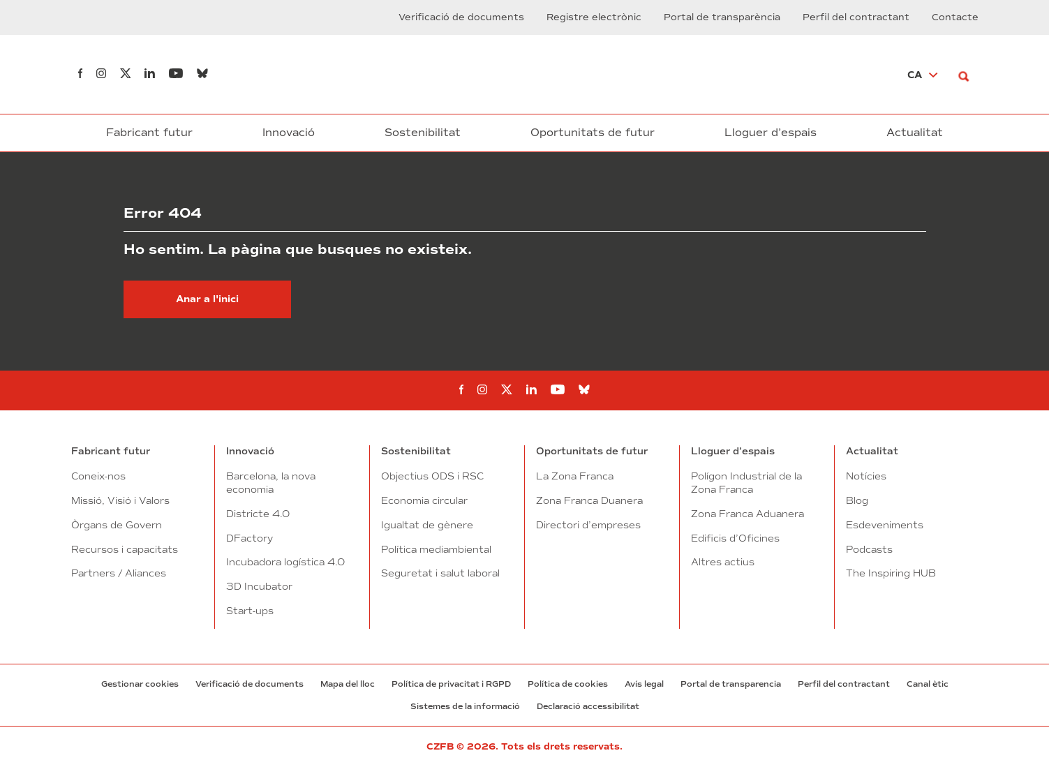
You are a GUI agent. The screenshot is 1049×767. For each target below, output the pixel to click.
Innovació (288, 132)
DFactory (249, 538)
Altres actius (722, 561)
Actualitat (914, 132)
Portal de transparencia (730, 684)
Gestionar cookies (140, 684)
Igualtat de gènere (427, 524)
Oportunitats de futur (592, 132)
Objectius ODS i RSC (432, 476)
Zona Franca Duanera (589, 500)
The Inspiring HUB (891, 573)
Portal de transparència (722, 17)
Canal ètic (927, 684)
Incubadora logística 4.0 (285, 561)
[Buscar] (968, 74)
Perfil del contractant (856, 17)
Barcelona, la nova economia (270, 482)
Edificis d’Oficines (735, 538)
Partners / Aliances (118, 573)
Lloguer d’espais (770, 132)
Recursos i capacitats (124, 549)
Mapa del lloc (347, 684)
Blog (857, 500)
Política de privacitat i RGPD (451, 684)
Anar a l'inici (207, 299)
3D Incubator (259, 586)
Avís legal (644, 684)
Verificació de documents (461, 17)
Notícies (866, 476)
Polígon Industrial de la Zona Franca (746, 482)
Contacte (955, 17)
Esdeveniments (884, 524)
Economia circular (424, 500)
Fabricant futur (149, 132)
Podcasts (869, 549)
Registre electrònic (593, 17)
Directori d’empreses (588, 524)
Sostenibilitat (423, 132)
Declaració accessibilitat (588, 706)
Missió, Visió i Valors (120, 500)
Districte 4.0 (258, 513)
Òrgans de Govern (116, 524)
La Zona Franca (574, 476)
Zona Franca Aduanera (747, 513)
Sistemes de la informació (465, 706)
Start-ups (250, 610)
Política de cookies (568, 684)
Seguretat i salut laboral (440, 573)
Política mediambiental (436, 549)
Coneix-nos (98, 476)
